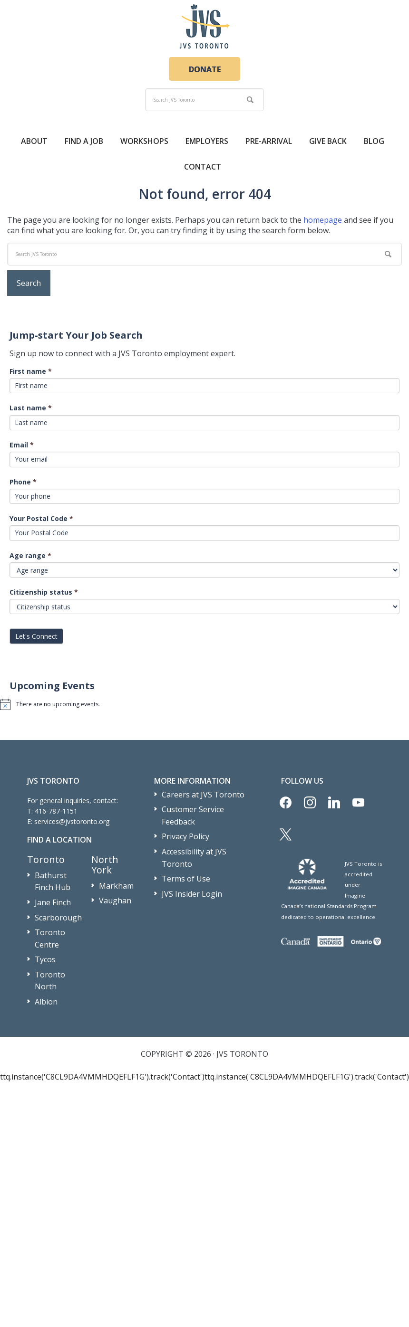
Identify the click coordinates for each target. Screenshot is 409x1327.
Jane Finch (53, 902)
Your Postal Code (41, 518)
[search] (204, 99)
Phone (23, 481)
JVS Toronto (204, 26)
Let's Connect (36, 636)
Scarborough (58, 917)
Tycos (45, 959)
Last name (31, 407)
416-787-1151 (56, 810)
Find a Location (59, 839)
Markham (116, 886)
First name (31, 371)
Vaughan (115, 900)
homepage (322, 220)
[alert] (204, 704)
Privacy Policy (185, 836)
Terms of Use (186, 878)
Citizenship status (44, 592)
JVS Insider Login (192, 894)
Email (22, 444)
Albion (46, 1001)
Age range (30, 555)
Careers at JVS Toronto (203, 794)
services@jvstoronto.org (71, 821)
